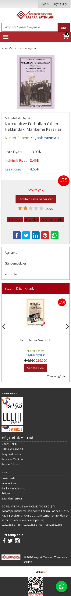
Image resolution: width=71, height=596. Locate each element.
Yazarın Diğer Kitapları (21, 288)
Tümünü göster (56, 376)
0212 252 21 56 (11, 524)
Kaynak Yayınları (35, 355)
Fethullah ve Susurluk (35, 340)
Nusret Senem (35, 351)
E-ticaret (29, 572)
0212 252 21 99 (32, 524)
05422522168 (53, 524)
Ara (63, 28)
